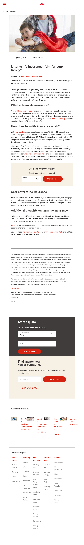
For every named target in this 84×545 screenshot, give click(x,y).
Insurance (26, 481)
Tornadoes (58, 491)
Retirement (27, 493)
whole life (27, 154)
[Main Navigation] (4, 3)
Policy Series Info (15, 288)
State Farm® (31, 77)
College (25, 462)
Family (14, 477)
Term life (14, 225)
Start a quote (52, 179)
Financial (26, 471)
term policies (21, 132)
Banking (15, 472)
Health (25, 476)
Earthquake (58, 462)
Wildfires (57, 495)
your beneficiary (58, 119)
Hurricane (58, 479)
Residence (16, 481)
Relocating (37, 521)
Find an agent (54, 379)
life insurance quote (31, 232)
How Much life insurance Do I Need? (58, 426)
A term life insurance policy (22, 111)
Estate (25, 467)
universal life (39, 154)
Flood (56, 474)
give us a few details (54, 232)
